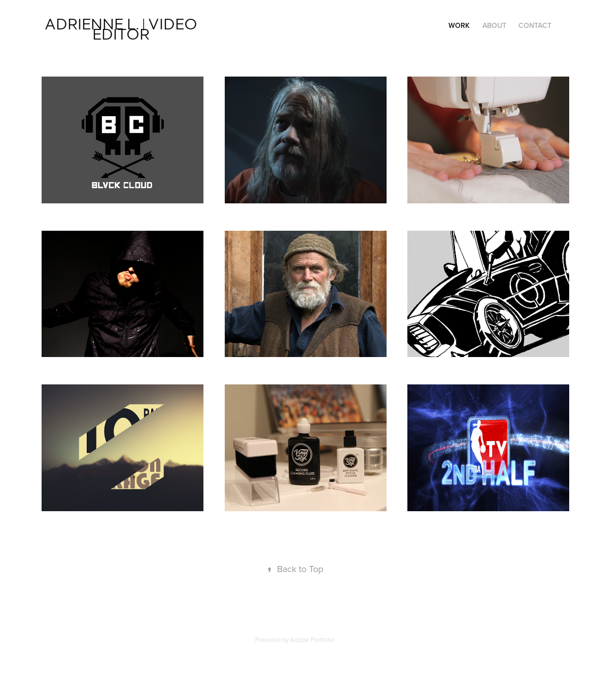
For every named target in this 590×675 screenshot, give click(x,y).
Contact (534, 25)
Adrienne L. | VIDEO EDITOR (123, 28)
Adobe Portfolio (312, 639)
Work (459, 25)
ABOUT (494, 25)
